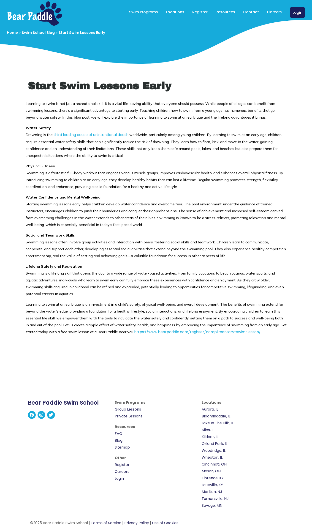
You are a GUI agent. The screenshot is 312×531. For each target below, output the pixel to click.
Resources (225, 12)
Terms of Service (106, 523)
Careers (274, 12)
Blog (118, 440)
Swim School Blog (38, 32)
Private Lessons (128, 416)
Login (297, 12)
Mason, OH (211, 471)
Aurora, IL (210, 409)
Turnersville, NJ (215, 498)
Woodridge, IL (213, 450)
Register (200, 12)
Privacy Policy (136, 523)
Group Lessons (128, 409)
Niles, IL (208, 430)
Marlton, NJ (212, 491)
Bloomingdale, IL (216, 416)
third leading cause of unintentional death (91, 134)
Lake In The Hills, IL (218, 423)
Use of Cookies (165, 523)
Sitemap (122, 447)
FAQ (118, 433)
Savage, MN (212, 505)
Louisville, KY (212, 484)
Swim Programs (143, 12)
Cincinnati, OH (214, 464)
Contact (251, 12)
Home (12, 32)
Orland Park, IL (214, 443)
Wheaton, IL (212, 457)
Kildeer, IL (210, 436)
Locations (175, 12)
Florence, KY (213, 478)
